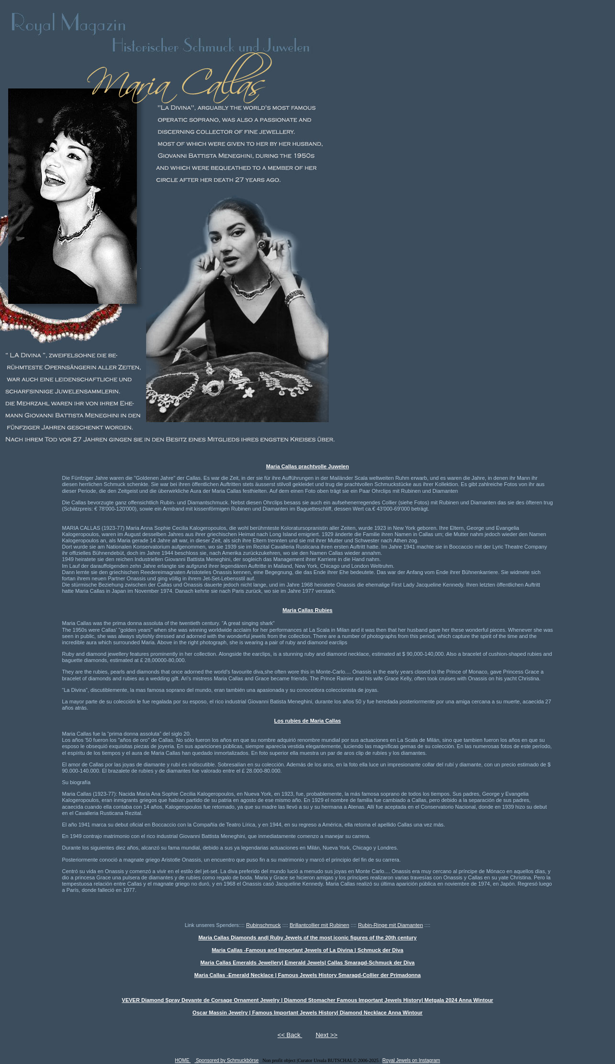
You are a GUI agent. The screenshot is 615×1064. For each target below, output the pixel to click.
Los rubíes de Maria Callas (307, 721)
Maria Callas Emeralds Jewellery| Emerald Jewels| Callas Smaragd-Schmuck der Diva (307, 962)
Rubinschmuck (263, 925)
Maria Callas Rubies (307, 610)
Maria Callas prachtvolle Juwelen (307, 466)
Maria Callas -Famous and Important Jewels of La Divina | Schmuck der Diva (308, 950)
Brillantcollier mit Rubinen (319, 925)
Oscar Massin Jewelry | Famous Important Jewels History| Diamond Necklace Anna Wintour (308, 1012)
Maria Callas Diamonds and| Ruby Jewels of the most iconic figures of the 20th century (307, 937)
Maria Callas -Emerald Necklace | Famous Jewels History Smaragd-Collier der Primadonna (307, 975)
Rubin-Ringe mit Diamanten (390, 925)
